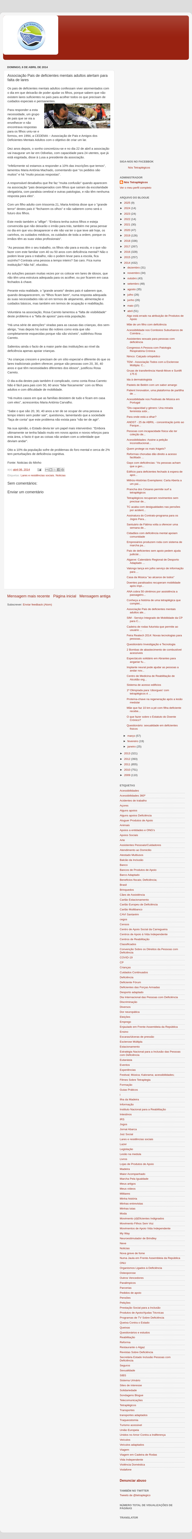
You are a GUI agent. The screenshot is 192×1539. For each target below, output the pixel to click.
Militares (125, 1193)
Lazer (123, 1144)
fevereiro (133, 741)
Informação (127, 1104)
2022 (127, 219)
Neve (123, 1243)
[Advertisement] (44, 109)
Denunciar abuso (133, 1480)
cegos (123, 919)
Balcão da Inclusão (131, 860)
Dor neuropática (130, 1011)
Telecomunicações (131, 1400)
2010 (127, 769)
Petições (125, 1302)
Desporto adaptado (131, 992)
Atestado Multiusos (131, 855)
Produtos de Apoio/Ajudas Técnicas (142, 1312)
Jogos (123, 1124)
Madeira (125, 1169)
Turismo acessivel (131, 1425)
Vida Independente (131, 1459)
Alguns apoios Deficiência (136, 815)
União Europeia (129, 1430)
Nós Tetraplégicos (139, 167)
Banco (124, 864)
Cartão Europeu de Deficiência (139, 904)
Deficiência (126, 977)
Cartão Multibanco (131, 909)
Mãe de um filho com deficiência (147, 324)
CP (122, 962)
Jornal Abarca (128, 1129)
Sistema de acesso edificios (144, 684)
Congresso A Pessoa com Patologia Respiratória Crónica (149, 349)
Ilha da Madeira (129, 1099)
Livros (123, 1159)
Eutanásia (126, 1059)
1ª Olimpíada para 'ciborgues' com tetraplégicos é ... (148, 692)
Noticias (60, 475)
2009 (127, 775)
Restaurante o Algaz (132, 1347)
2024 (127, 208)
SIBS (123, 1375)
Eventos (125, 1064)
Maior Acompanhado (132, 1174)
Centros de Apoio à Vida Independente (144, 934)
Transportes (127, 1410)
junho (131, 300)
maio (130, 305)
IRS (122, 1119)
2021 (127, 224)
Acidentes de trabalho (133, 800)
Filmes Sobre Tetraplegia (135, 1079)
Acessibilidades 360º (132, 795)
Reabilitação (127, 1337)
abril (130, 311)
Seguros (125, 1365)
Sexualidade (127, 1370)
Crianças (125, 967)
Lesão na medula (130, 1154)
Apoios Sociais (129, 835)
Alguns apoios (128, 810)
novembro (134, 272)
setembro (133, 283)
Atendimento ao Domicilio (135, 850)
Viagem (124, 1449)
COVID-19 (126, 957)
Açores (124, 805)
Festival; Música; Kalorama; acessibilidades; (147, 1074)
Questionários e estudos (135, 1332)
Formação (126, 1084)
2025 (127, 202)
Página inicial (64, 596)
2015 (127, 257)
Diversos (125, 1006)
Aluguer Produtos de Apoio (136, 820)
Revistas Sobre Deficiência (136, 1352)
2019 (127, 235)
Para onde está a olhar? (141, 416)
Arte (122, 840)
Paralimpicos (128, 1282)
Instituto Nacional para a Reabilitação (143, 1109)
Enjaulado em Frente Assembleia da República (149, 1026)
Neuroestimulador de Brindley (138, 1238)
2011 (127, 764)
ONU (123, 1263)
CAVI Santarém (129, 914)
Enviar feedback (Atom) (37, 604)
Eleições (125, 1016)
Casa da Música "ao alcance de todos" (150, 577)
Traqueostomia (129, 1420)
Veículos (125, 1439)
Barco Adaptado (130, 874)
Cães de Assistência (132, 894)
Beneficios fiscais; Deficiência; (138, 879)
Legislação (126, 1149)
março (131, 735)
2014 (127, 262)
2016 (127, 251)
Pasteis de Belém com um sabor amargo (152, 384)
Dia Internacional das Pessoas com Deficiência (149, 997)
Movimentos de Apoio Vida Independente (145, 1228)
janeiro (131, 746)
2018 (127, 240)
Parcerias (126, 1287)
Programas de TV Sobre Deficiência (142, 1317)
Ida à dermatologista (139, 379)
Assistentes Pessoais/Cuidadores (140, 845)
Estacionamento (130, 1046)
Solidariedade (128, 1390)
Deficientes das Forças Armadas (140, 987)
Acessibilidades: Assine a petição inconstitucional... (147, 441)
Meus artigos (128, 1183)
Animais (125, 825)
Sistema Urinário (130, 1380)
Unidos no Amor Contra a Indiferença (143, 1434)
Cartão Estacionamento (134, 899)
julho (130, 294)
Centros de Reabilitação (134, 939)
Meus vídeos (128, 1188)
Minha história (128, 1198)
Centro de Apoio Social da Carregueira (143, 929)
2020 (127, 230)
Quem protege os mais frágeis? (146, 448)
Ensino (124, 1031)
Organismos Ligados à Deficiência (141, 1267)
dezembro (134, 267)
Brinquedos (127, 889)
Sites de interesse (131, 1385)
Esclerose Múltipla (131, 1041)
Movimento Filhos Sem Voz (137, 1223)
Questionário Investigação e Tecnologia (151, 644)
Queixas (125, 1327)
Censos (124, 924)
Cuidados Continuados (134, 972)
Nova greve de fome (132, 1253)
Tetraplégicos (128, 1405)
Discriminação (128, 1002)
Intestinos (126, 1114)
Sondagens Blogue (131, 1395)
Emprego (125, 1021)
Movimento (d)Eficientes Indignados (142, 1218)
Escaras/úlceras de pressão (137, 1036)
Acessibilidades (129, 790)
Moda (123, 1213)
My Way (125, 1233)
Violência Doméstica (132, 1464)
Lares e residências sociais (37, 475)
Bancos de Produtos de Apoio (138, 869)
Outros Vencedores (132, 1277)
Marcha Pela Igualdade (134, 1178)
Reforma (125, 1342)
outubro (132, 278)
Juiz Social (126, 1134)
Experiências (128, 1069)
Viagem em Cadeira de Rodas (138, 1454)
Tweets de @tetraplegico (135, 1495)
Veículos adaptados (132, 1444)
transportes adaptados (133, 1415)
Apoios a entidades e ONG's (137, 830)
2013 (127, 753)
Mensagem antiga (94, 596)
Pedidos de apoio (130, 1292)
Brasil (123, 884)
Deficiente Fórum (130, 982)
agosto (131, 289)
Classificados (128, 944)
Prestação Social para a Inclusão (140, 1307)
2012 (127, 758)
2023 (127, 213)
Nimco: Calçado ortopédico (143, 356)
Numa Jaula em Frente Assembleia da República (150, 1258)
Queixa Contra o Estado (134, 1322)
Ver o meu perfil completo (135, 187)
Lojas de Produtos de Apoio (137, 1164)
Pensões (125, 1297)
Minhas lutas (127, 1208)
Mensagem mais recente (28, 596)
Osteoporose (128, 1272)
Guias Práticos (129, 1089)
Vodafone (126, 1469)
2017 (127, 246)
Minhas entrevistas (131, 1203)
